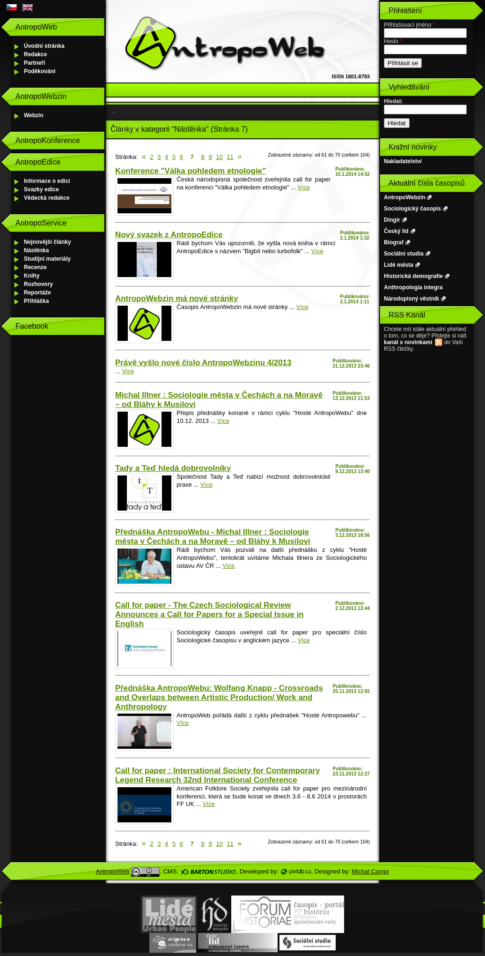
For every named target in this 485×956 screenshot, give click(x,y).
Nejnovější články (47, 242)
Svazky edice (41, 189)
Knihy (31, 275)
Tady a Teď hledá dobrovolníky (173, 468)
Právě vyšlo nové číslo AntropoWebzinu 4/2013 (203, 362)
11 (230, 156)
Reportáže (37, 292)
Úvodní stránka (44, 46)
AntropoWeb (113, 871)
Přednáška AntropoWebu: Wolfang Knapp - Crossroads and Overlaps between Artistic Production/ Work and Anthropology (219, 697)
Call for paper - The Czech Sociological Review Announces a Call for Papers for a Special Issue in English (209, 614)
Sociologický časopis (412, 208)
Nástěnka (36, 250)
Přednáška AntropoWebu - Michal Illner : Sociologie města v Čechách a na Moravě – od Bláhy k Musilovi (212, 536)
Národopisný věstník (411, 298)
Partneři (34, 63)
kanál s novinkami (408, 342)
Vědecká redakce (46, 198)
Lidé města (398, 265)
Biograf (394, 242)
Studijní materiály (47, 259)
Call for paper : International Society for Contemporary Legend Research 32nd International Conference (217, 775)
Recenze (35, 267)
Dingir (392, 220)
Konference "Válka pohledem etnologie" (190, 170)
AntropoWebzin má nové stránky (176, 298)
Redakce (35, 54)
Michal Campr (370, 871)
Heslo (393, 41)
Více (304, 187)
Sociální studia (404, 253)
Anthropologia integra (413, 287)
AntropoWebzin (404, 197)
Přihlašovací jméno (409, 25)
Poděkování (39, 71)
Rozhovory (38, 284)
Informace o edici (47, 181)
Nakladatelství (403, 161)
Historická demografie (413, 276)
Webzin (34, 115)
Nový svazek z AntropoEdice (168, 234)
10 (219, 156)
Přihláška (36, 301)
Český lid (396, 231)
